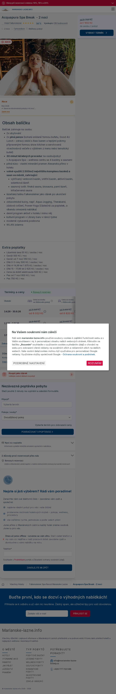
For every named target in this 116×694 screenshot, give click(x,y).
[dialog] (58, 347)
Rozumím (94, 363)
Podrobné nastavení (29, 363)
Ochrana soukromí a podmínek (79, 354)
